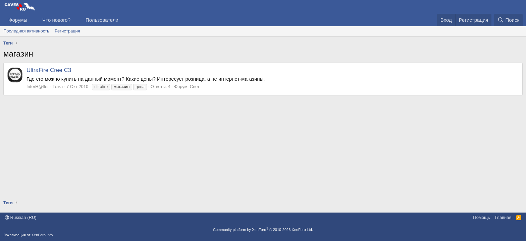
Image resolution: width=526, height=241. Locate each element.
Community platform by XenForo (263, 230)
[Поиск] (508, 20)
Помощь (481, 217)
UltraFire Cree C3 (49, 70)
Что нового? (56, 20)
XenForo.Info (42, 235)
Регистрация (67, 30)
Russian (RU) (21, 217)
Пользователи (102, 20)
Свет (195, 86)
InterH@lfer (38, 86)
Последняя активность (26, 30)
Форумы (17, 20)
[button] (32, 20)
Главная (503, 217)
